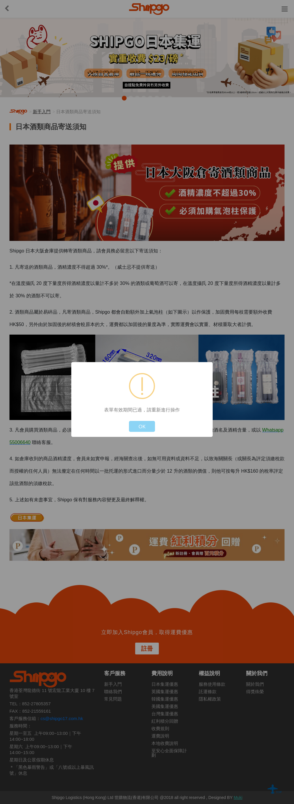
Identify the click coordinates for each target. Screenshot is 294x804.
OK (142, 426)
